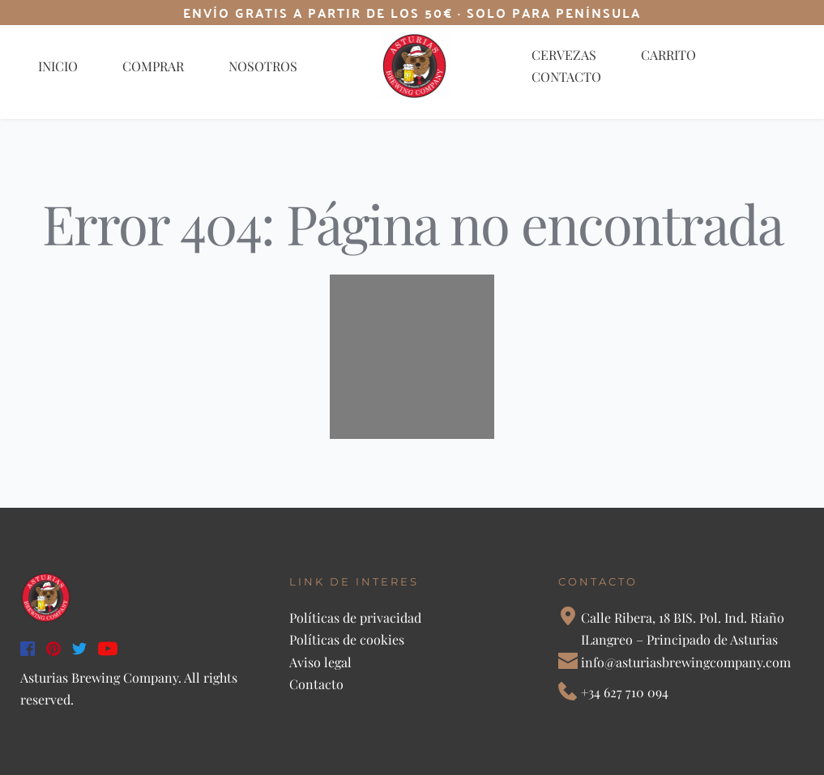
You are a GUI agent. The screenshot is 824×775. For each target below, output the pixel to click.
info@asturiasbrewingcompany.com (686, 662)
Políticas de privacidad (357, 617)
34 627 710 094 (628, 691)
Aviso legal (320, 662)
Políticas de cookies (346, 639)
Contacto (316, 683)
